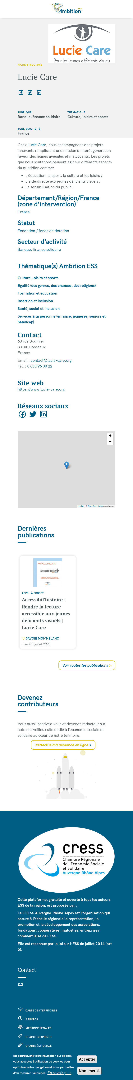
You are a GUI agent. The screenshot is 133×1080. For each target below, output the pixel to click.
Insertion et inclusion (35, 300)
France (24, 211)
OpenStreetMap (95, 506)
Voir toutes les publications (87, 665)
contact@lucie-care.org (51, 360)
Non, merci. (89, 1071)
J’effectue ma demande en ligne (63, 744)
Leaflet (81, 506)
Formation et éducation (37, 293)
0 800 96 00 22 (39, 366)
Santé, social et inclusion (39, 308)
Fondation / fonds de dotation (43, 230)
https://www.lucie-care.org (41, 389)
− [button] (110, 442)
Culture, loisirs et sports (38, 277)
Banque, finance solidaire (39, 249)
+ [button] (110, 436)
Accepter (87, 1059)
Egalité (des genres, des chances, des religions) (57, 285)
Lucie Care (37, 144)
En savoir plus (59, 1072)
